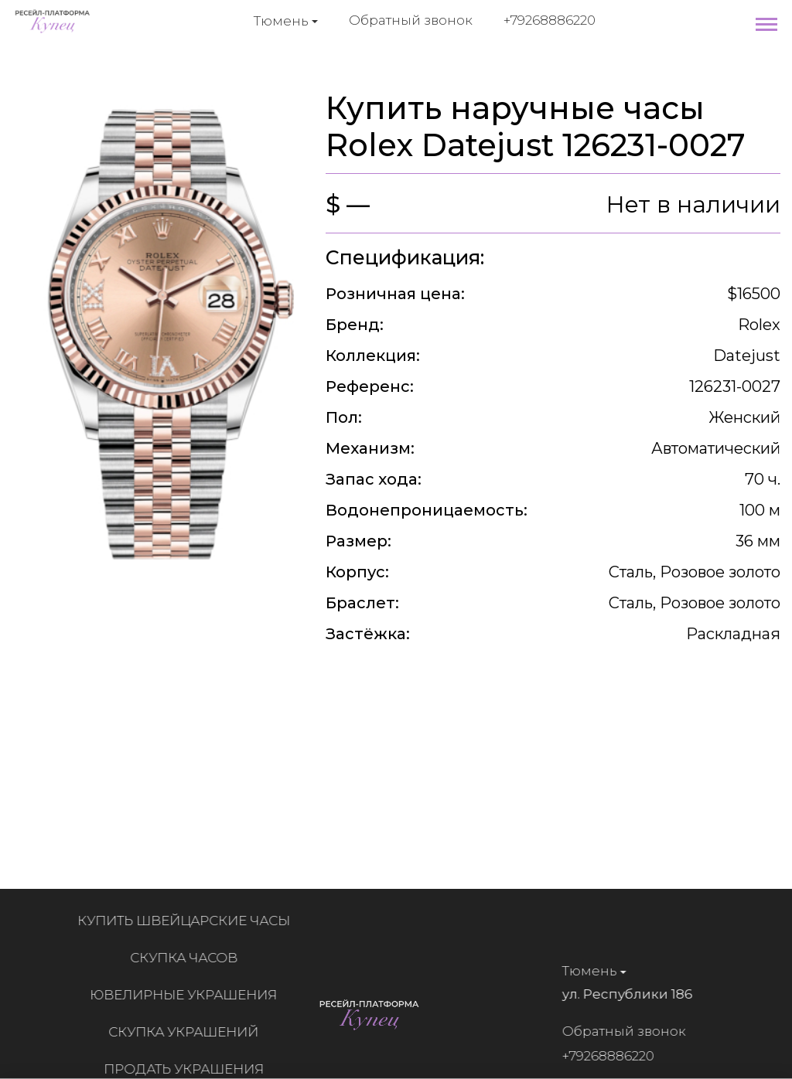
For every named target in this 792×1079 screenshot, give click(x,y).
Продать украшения (190, 1069)
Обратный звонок (411, 20)
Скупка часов (190, 957)
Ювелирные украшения (189, 994)
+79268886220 (550, 20)
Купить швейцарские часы (190, 920)
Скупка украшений (189, 1032)
